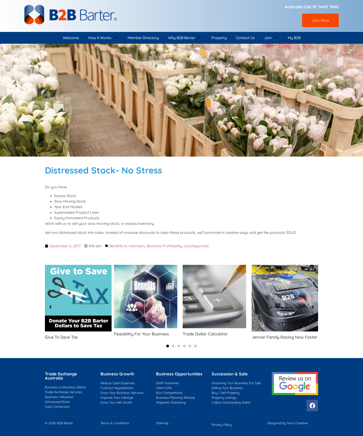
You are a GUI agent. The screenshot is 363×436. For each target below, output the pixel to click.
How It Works (103, 37)
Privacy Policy (222, 425)
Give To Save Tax (61, 337)
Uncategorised (196, 246)
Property (219, 37)
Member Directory (143, 37)
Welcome (71, 37)
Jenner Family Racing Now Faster (284, 337)
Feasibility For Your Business (141, 334)
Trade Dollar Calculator (205, 334)
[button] (167, 346)
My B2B (294, 37)
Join (271, 37)
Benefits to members (127, 246)
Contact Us (245, 37)
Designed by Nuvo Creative (287, 423)
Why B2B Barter (185, 37)
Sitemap (162, 423)
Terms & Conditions (114, 423)
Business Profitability (164, 246)
